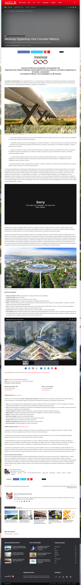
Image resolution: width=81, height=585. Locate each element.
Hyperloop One (45, 472)
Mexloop (63, 472)
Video (60, 2)
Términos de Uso (53, 583)
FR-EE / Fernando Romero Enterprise (17, 381)
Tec (34, 2)
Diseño (13, 35)
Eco (39, 2)
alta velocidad (13, 472)
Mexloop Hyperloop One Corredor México (17, 471)
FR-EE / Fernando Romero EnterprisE (13, 45)
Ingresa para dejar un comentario (11, 533)
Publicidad (68, 583)
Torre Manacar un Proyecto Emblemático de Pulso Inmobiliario (43, 548)
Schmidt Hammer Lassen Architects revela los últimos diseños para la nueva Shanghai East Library (59, 487)
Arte (55, 560)
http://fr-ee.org (16, 495)
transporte (7, 474)
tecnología (69, 472)
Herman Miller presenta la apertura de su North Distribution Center (55, 522)
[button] (74, 2)
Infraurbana (17, 35)
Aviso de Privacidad (61, 583)
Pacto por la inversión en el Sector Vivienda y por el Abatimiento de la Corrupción (40, 522)
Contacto (28, 7)
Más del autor (19, 507)
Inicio (6, 11)
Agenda (53, 2)
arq (29, 2)
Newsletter (33, 7)
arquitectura (19, 472)
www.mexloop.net (27, 372)
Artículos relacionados (10, 507)
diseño (25, 472)
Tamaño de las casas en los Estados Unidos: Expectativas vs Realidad (43, 561)
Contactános (74, 583)
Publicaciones (22, 35)
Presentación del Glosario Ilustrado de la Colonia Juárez (17, 486)
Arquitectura (12, 11)
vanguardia (13, 474)
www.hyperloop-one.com (37, 372)
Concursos (46, 2)
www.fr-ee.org (47, 372)
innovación (59, 472)
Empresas (57, 554)
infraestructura (52, 472)
